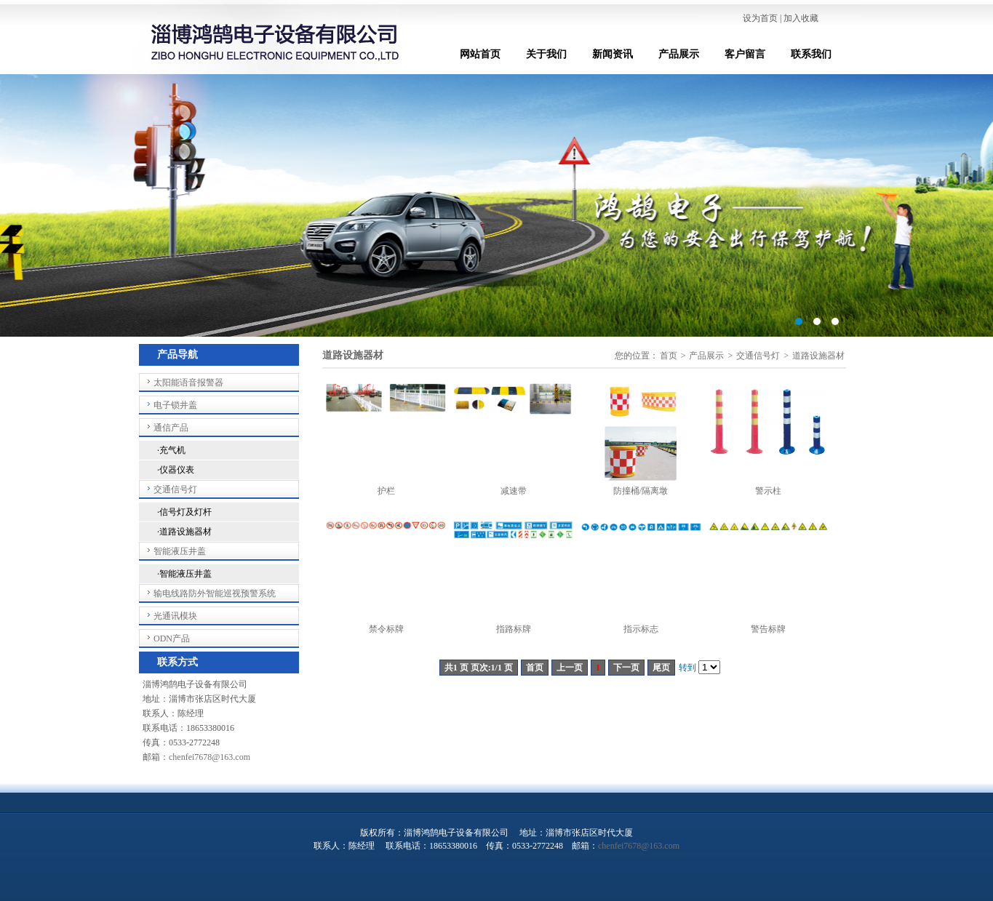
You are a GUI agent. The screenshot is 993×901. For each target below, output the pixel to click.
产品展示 (678, 54)
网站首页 (480, 54)
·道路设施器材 (184, 531)
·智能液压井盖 (184, 574)
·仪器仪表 (175, 470)
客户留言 (745, 54)
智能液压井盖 (179, 551)
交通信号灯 (175, 489)
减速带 (514, 491)
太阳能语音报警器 (188, 382)
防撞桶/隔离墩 (640, 491)
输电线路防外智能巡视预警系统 (214, 593)
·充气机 (171, 450)
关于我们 (546, 54)
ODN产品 (171, 638)
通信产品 (170, 428)
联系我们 (811, 54)
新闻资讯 (612, 54)
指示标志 (640, 629)
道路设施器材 (818, 356)
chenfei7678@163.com (209, 757)
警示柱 (768, 491)
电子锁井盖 (175, 405)
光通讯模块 (175, 616)
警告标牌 (768, 629)
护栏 (386, 491)
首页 (668, 356)
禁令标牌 (386, 629)
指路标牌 (513, 629)
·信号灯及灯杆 (184, 512)
